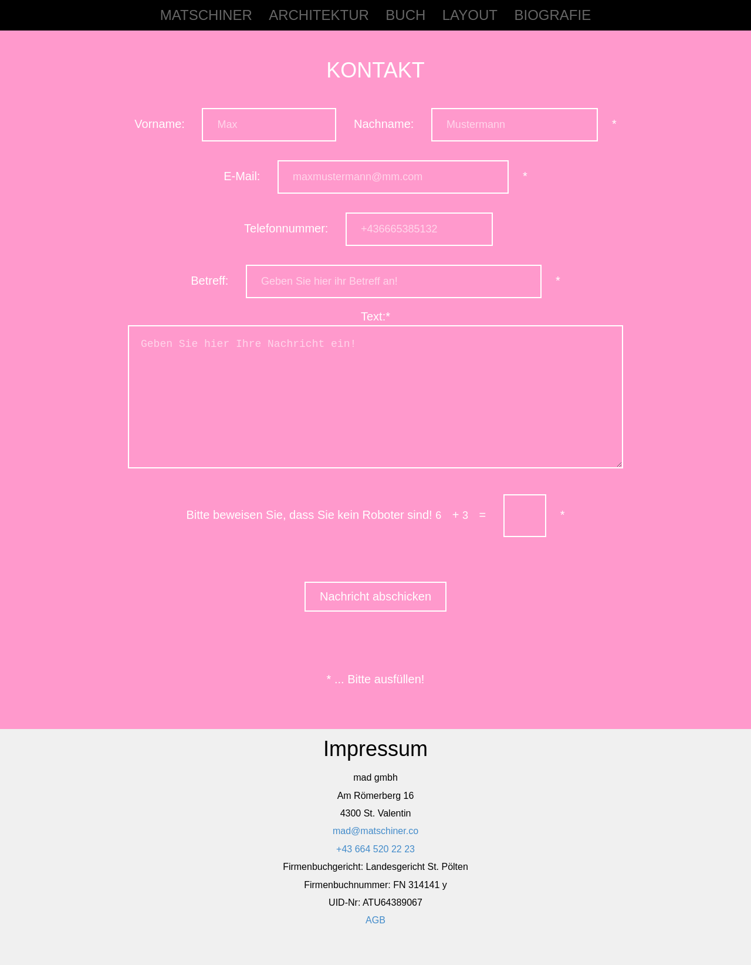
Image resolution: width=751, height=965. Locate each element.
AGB (375, 920)
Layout (470, 15)
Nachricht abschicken (375, 596)
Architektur (319, 15)
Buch (405, 15)
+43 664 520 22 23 (375, 849)
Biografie (552, 15)
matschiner (206, 15)
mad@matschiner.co (375, 831)
